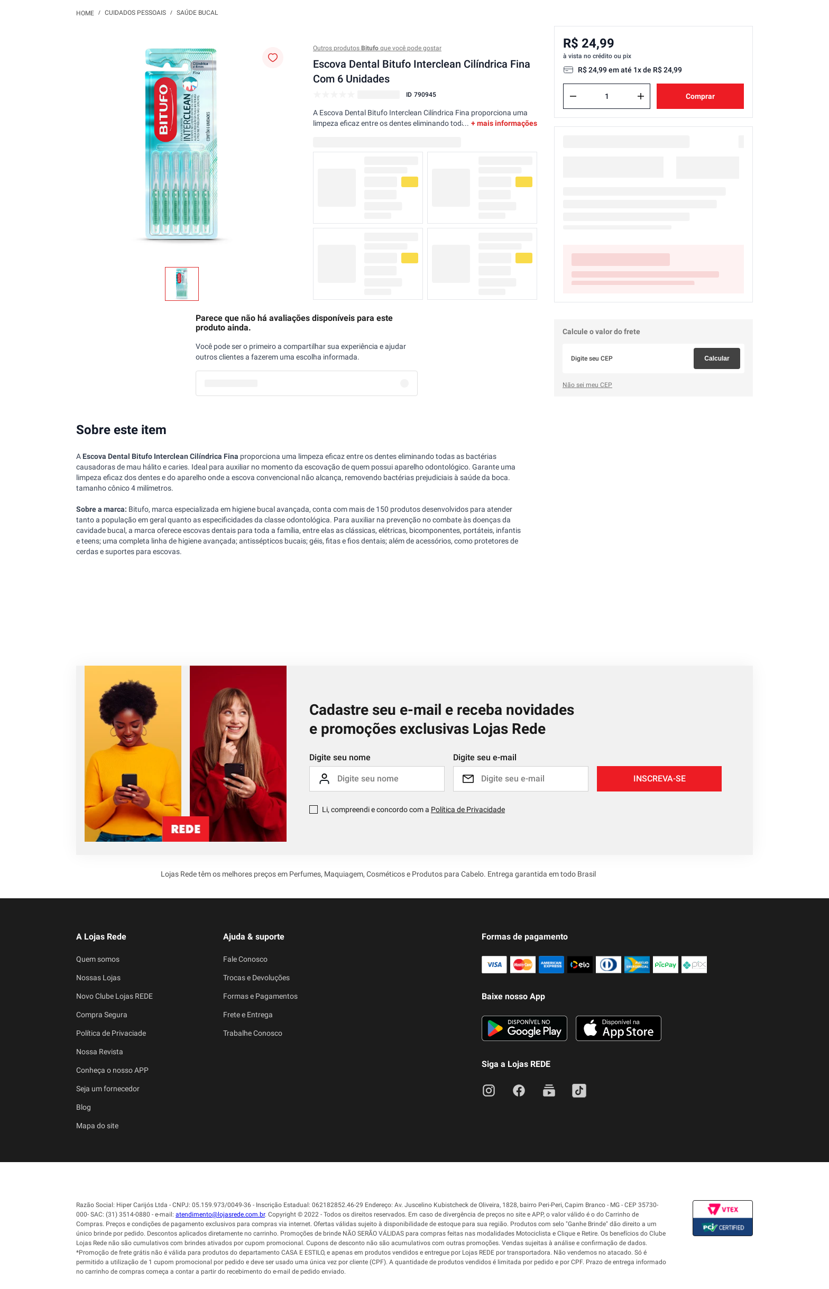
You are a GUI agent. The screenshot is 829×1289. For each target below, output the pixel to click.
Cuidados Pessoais (135, 12)
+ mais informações (504, 123)
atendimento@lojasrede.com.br (220, 1214)
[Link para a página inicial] (85, 12)
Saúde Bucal (197, 12)
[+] (640, 96)
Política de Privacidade (468, 809)
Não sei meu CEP (587, 385)
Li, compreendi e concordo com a (413, 809)
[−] (573, 96)
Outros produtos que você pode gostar (377, 48)
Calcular (716, 358)
